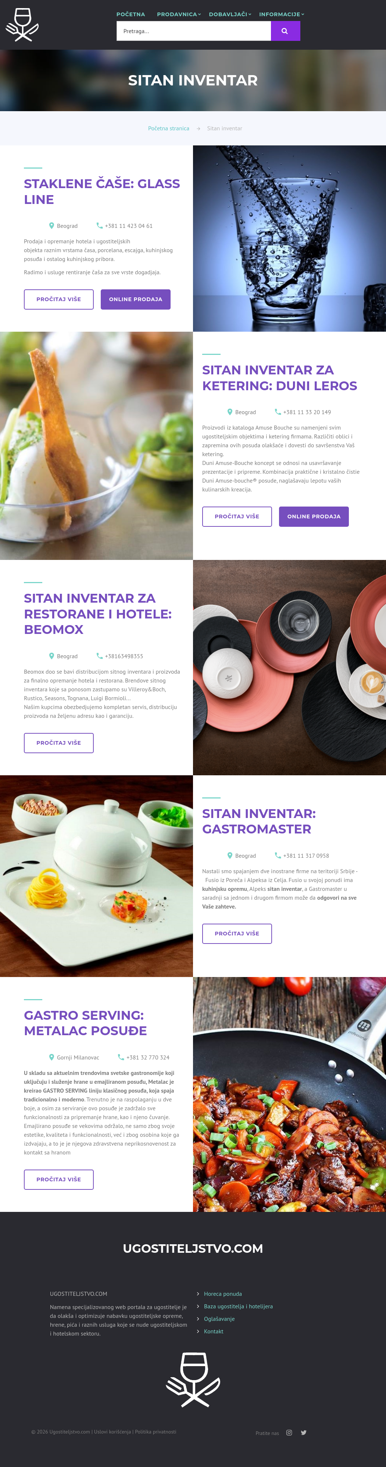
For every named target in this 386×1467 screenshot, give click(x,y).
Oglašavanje (219, 1318)
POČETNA (131, 14)
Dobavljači (228, 14)
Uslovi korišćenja (112, 1431)
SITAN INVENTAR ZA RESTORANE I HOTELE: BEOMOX (98, 613)
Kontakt (214, 1331)
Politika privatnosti (155, 1431)
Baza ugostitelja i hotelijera (238, 1306)
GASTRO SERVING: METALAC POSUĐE (85, 1023)
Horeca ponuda (223, 1293)
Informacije (279, 14)
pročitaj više (60, 299)
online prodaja (141, 299)
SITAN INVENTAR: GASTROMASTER (259, 821)
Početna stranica (168, 128)
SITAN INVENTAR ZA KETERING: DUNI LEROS (279, 378)
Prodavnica (177, 14)
